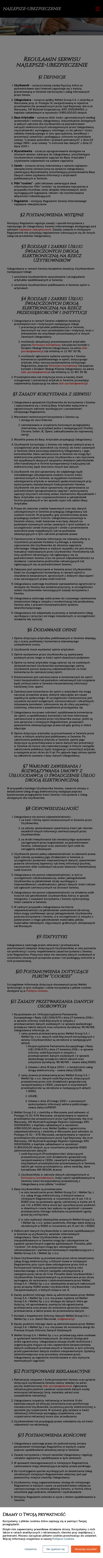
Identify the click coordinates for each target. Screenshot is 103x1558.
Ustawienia (31, 1549)
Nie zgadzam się (55, 1549)
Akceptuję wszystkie (86, 1549)
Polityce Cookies (63, 1539)
